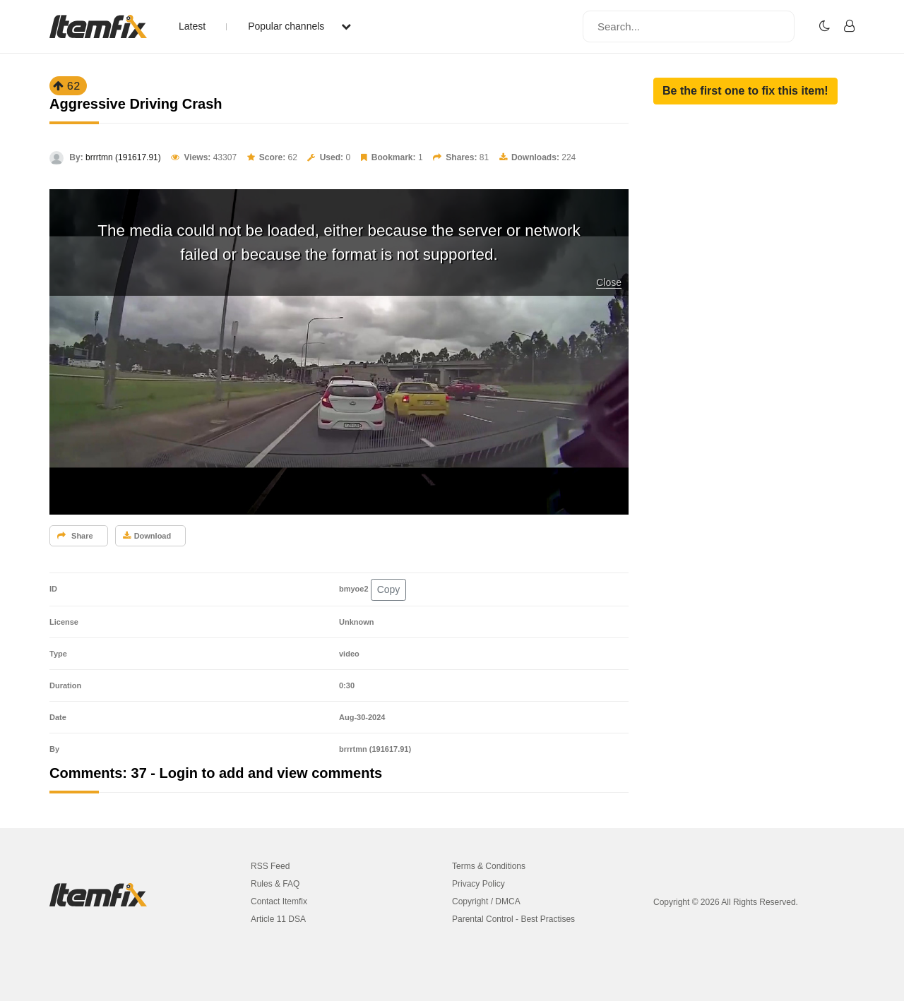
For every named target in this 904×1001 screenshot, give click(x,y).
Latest (192, 26)
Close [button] (609, 282)
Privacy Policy (478, 884)
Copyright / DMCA (486, 901)
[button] (745, 91)
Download (147, 536)
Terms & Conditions (488, 866)
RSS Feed (270, 866)
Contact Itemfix (279, 901)
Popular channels (299, 26)
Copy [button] (388, 589)
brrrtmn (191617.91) (123, 157)
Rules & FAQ (275, 884)
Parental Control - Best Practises (513, 919)
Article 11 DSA (278, 919)
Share (75, 536)
